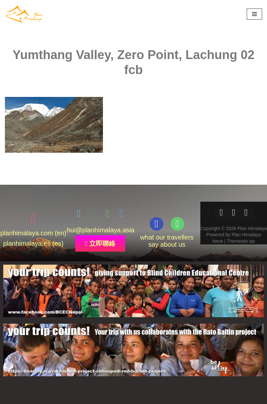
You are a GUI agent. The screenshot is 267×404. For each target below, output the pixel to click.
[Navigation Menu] (254, 14)
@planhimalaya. (99, 230)
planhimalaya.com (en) (33, 233)
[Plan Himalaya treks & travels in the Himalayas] (24, 14)
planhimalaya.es (27, 243)
